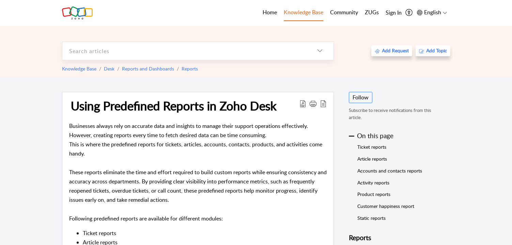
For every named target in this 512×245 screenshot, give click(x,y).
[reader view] (323, 103)
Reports (190, 68)
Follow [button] (361, 97)
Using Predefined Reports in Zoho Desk (173, 106)
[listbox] (319, 51)
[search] (184, 51)
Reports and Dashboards (148, 68)
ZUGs (372, 12)
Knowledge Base (79, 68)
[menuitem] (393, 13)
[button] (313, 103)
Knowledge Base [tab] (303, 12)
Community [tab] (344, 12)
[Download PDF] (302, 103)
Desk (109, 68)
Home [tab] (270, 12)
